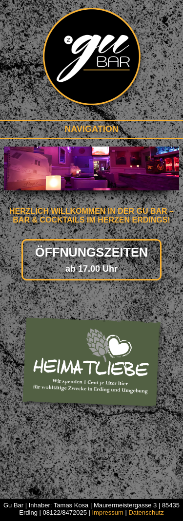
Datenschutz (145, 512)
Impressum (107, 512)
